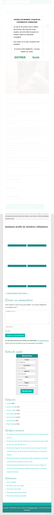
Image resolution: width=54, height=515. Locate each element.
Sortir (36, 57)
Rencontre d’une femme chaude (17, 495)
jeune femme (11, 416)
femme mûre (11, 409)
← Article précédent (11, 293)
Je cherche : (26, 368)
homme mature (11, 413)
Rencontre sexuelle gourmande (16, 498)
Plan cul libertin (11, 485)
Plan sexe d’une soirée (14, 491)
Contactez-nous (32, 510)
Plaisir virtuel (11, 426)
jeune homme (11, 420)
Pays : (27, 379)
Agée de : (27, 374)
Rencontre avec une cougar (15, 488)
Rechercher (27, 394)
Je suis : (27, 362)
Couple (9, 406)
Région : (27, 385)
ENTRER (20, 57)
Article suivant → (23, 293)
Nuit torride (10, 423)
